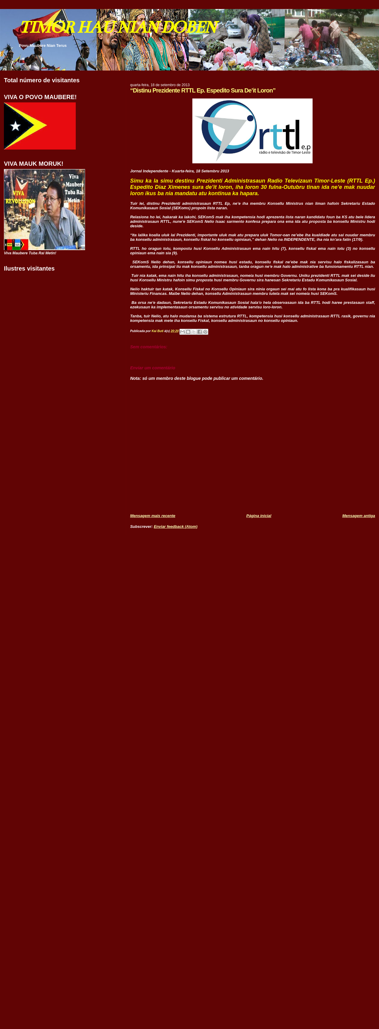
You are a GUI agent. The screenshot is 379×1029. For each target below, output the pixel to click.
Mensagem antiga (358, 515)
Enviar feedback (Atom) (175, 526)
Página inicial (258, 515)
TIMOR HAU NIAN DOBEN (117, 27)
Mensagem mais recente (152, 515)
